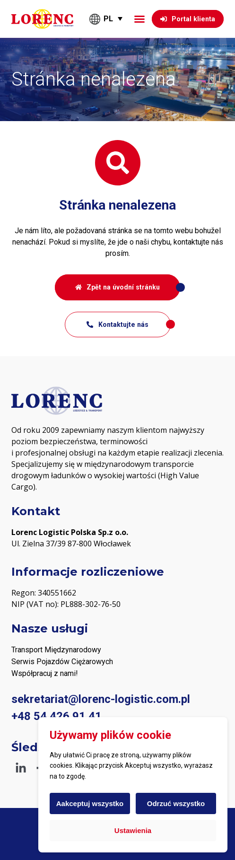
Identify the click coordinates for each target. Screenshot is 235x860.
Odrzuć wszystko (176, 803)
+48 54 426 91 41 (56, 716)
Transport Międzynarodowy (56, 649)
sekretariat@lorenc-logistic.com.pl (100, 699)
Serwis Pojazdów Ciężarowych (62, 661)
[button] (139, 18)
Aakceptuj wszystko (90, 803)
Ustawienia (132, 830)
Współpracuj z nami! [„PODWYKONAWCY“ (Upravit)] (44, 673)
